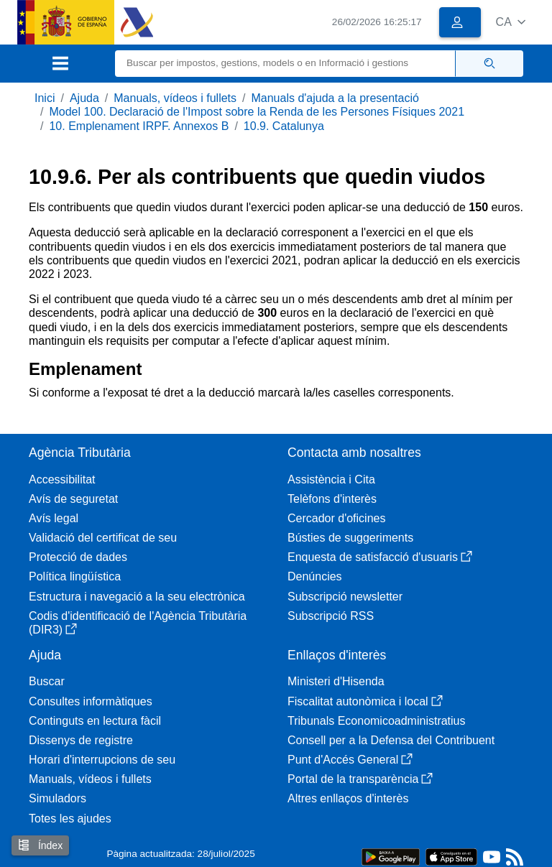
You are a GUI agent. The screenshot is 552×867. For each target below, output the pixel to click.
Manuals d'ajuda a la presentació (334, 98)
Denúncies (315, 576)
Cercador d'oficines (336, 518)
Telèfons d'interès (332, 499)
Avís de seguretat (73, 499)
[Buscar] (285, 63)
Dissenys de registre (81, 740)
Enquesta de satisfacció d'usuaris (380, 557)
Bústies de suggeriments (350, 538)
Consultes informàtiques (90, 701)
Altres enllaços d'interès (348, 798)
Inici (44, 98)
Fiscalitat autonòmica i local (365, 701)
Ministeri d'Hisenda (336, 681)
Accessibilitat (62, 479)
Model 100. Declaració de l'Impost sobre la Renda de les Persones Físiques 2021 (256, 112)
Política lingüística (75, 576)
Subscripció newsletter (345, 596)
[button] (511, 22)
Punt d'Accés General (350, 760)
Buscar (47, 681)
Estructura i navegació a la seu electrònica (137, 596)
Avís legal (53, 518)
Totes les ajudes (70, 818)
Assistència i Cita (331, 479)
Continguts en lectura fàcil (95, 721)
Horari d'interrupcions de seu (102, 760)
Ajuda (84, 98)
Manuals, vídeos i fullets (175, 98)
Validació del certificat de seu (103, 538)
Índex (40, 845)
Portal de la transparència (360, 779)
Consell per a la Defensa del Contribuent (391, 740)
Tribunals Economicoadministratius (377, 721)
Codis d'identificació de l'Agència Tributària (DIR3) (138, 623)
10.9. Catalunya (284, 126)
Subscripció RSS (331, 616)
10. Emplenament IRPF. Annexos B (139, 126)
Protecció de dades (78, 557)
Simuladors (57, 798)
